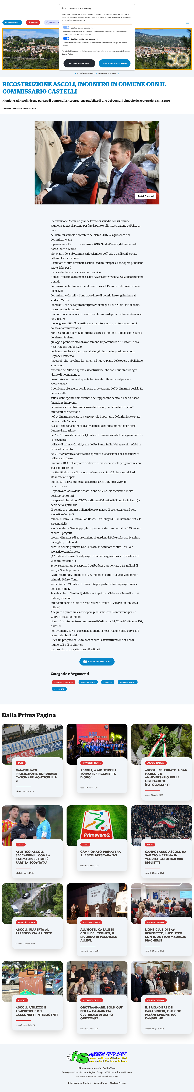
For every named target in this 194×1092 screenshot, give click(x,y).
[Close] (131, 8)
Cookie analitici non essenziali (84, 38)
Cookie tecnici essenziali (82, 27)
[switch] (66, 38)
